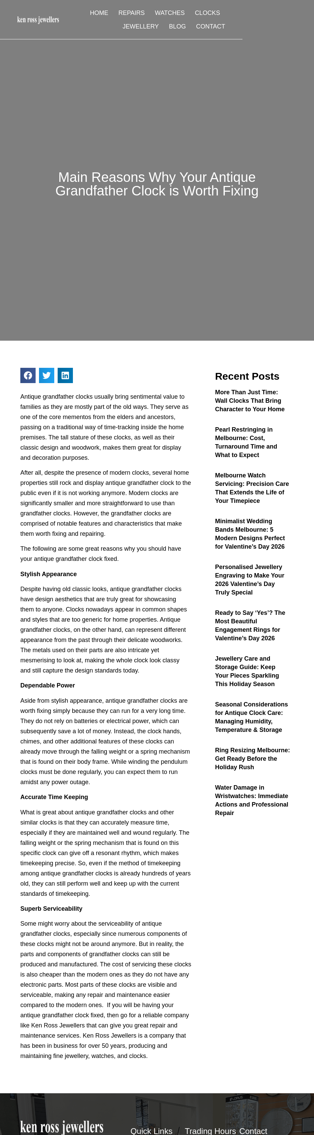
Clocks (201, 13)
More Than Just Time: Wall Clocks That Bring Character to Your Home (249, 401)
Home (93, 13)
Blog (217, 27)
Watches (164, 13)
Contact (251, 27)
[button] (28, 375)
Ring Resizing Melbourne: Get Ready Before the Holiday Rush (252, 759)
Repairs (126, 13)
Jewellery (242, 13)
